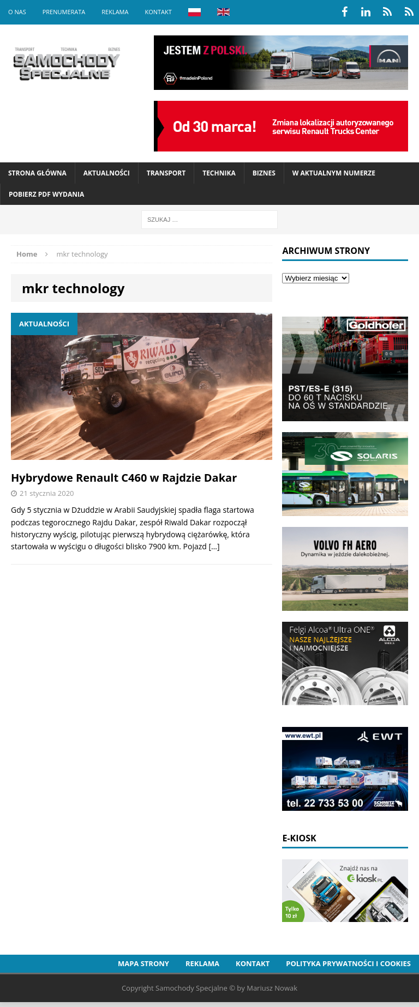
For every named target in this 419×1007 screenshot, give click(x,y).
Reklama (114, 12)
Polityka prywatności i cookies (348, 963)
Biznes (264, 173)
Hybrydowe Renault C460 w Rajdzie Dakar (124, 477)
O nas (17, 12)
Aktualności (106, 173)
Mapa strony (143, 963)
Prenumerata (64, 12)
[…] (213, 546)
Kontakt (158, 12)
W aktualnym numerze (333, 173)
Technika (218, 173)
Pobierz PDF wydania (46, 194)
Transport (166, 173)
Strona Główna (37, 173)
